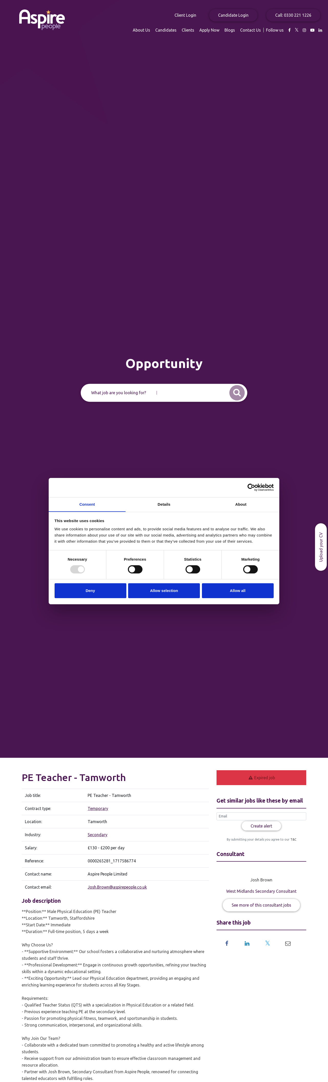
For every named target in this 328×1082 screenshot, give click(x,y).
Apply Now (209, 30)
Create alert (261, 826)
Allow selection (164, 591)
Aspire (42, 20)
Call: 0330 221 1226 (293, 15)
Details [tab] (164, 504)
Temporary (97, 808)
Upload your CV (321, 547)
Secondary (97, 834)
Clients (188, 30)
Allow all (237, 591)
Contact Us (250, 30)
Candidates (166, 30)
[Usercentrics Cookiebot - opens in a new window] (251, 487)
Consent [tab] (87, 504)
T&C (293, 839)
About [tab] (241, 504)
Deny (90, 591)
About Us (141, 30)
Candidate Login (233, 15)
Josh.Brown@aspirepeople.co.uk (117, 887)
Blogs (229, 30)
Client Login (185, 15)
